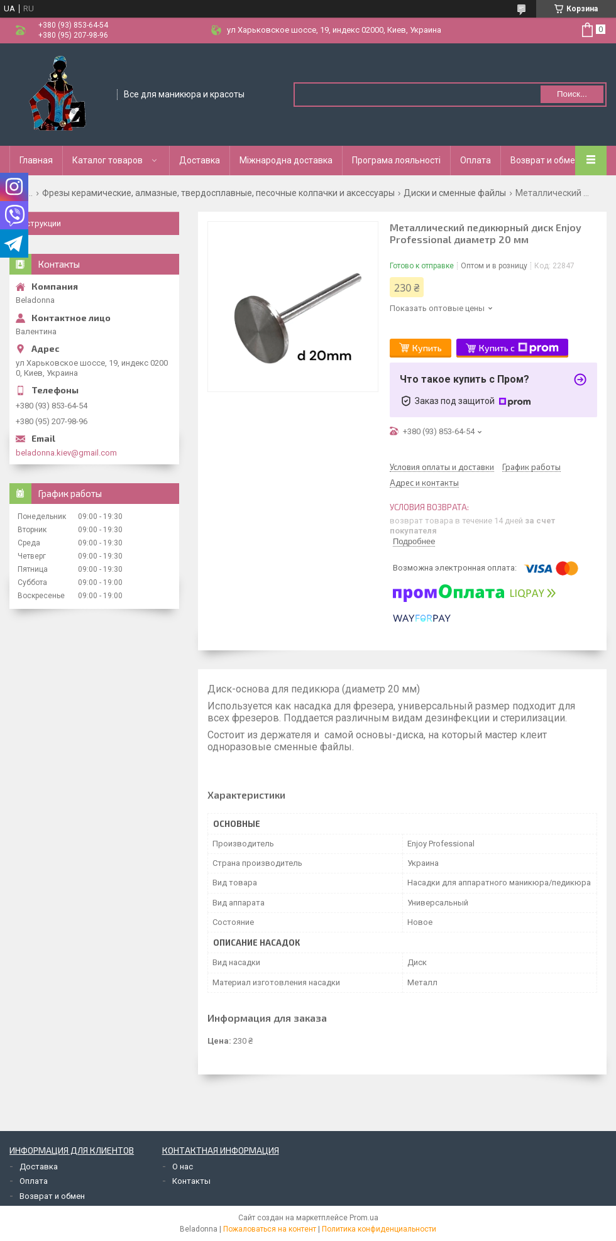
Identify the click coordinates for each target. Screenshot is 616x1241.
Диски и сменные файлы (455, 193)
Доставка (199, 160)
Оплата (475, 160)
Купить (427, 347)
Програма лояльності (396, 160)
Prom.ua (363, 1217)
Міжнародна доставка (286, 160)
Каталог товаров (107, 160)
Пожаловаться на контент (269, 1229)
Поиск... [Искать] (572, 94)
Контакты (191, 1181)
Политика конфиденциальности (379, 1229)
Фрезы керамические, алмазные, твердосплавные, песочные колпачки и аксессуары (218, 193)
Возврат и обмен (545, 160)
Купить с (519, 348)
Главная (36, 160)
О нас (182, 1166)
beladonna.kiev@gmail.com (66, 452)
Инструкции (38, 223)
